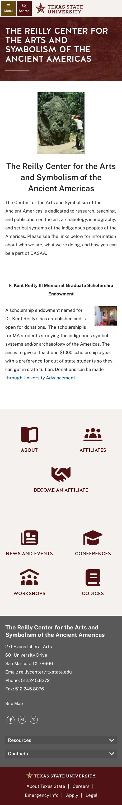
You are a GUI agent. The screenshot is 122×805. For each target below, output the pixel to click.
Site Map (14, 703)
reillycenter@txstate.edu (45, 672)
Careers (81, 786)
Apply (72, 795)
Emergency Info (42, 795)
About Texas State (45, 786)
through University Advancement (40, 377)
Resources (19, 740)
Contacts (18, 753)
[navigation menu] (8, 8)
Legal (91, 795)
